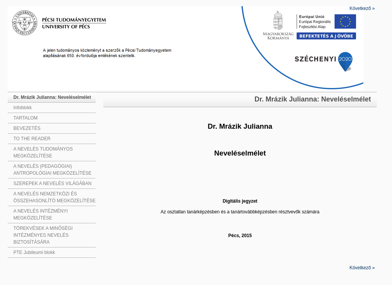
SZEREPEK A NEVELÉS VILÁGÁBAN (52, 183)
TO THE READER (32, 138)
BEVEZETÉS (27, 128)
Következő (362, 8)
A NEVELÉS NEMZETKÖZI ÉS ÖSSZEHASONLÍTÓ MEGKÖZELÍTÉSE (54, 197)
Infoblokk (22, 107)
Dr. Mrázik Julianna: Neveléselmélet (52, 97)
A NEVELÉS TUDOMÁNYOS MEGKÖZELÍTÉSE (43, 152)
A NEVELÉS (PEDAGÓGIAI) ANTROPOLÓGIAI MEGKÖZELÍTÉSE (52, 170)
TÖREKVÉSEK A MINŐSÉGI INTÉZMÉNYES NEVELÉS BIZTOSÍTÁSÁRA (43, 235)
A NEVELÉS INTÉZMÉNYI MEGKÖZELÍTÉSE (40, 214)
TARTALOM (25, 118)
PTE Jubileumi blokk (34, 252)
